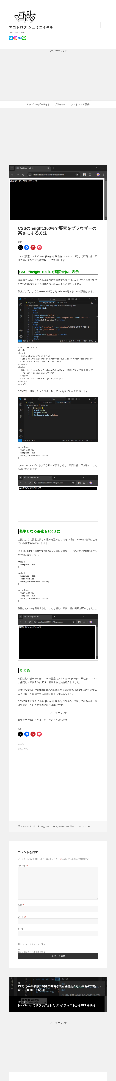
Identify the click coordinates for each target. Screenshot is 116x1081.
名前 (21, 904)
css (92, 826)
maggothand (45, 826)
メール (22, 917)
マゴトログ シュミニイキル (31, 27)
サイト (21, 929)
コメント (23, 865)
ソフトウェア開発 (80, 104)
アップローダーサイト (38, 104)
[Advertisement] (58, 77)
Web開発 (70, 826)
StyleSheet (60, 826)
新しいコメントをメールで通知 (31, 944)
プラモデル (60, 104)
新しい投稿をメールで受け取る (31, 951)
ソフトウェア (80, 826)
